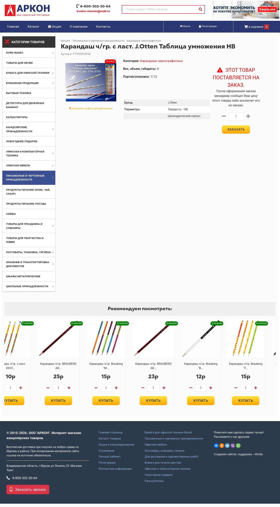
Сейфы (11, 213)
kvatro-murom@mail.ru (93, 11)
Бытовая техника (18, 93)
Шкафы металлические (23, 276)
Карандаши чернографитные (144, 40)
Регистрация (107, 466)
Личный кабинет (110, 460)
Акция (54, 26)
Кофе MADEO (14, 52)
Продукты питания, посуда (26, 203)
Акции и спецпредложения (116, 448)
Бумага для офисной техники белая (168, 436)
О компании (78, 26)
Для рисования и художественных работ (172, 460)
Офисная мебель (18, 165)
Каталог (33, 26)
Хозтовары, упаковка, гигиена (28, 252)
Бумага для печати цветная (163, 466)
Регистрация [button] (208, 26)
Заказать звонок (28, 493)
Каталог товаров (110, 442)
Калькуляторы (16, 117)
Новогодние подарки (21, 141)
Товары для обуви (19, 62)
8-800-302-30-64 (95, 6)
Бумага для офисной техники (27, 72)
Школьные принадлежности (27, 286)
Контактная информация (115, 472)
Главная (13, 26)
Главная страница (111, 436)
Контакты (103, 26)
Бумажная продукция (22, 83)
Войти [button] (185, 26)
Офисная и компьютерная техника (167, 472)
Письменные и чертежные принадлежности (99, 40)
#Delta (259, 457)
